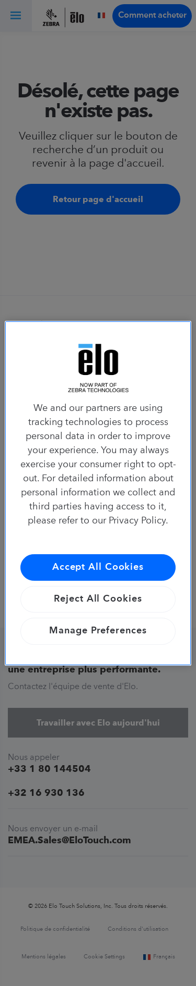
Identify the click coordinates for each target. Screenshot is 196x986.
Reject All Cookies (98, 599)
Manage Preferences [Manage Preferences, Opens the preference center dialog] (97, 630)
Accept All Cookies (98, 567)
